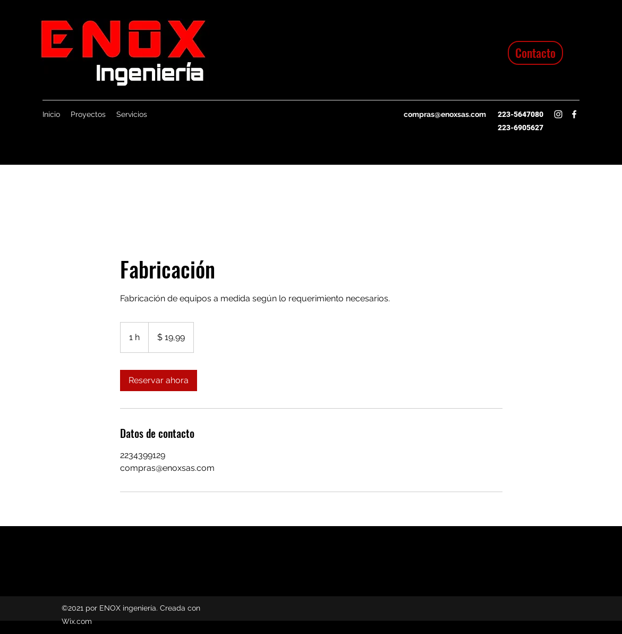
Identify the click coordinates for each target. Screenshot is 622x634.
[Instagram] (558, 114)
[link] (158, 380)
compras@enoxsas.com (445, 114)
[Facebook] (574, 114)
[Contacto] (535, 53)
